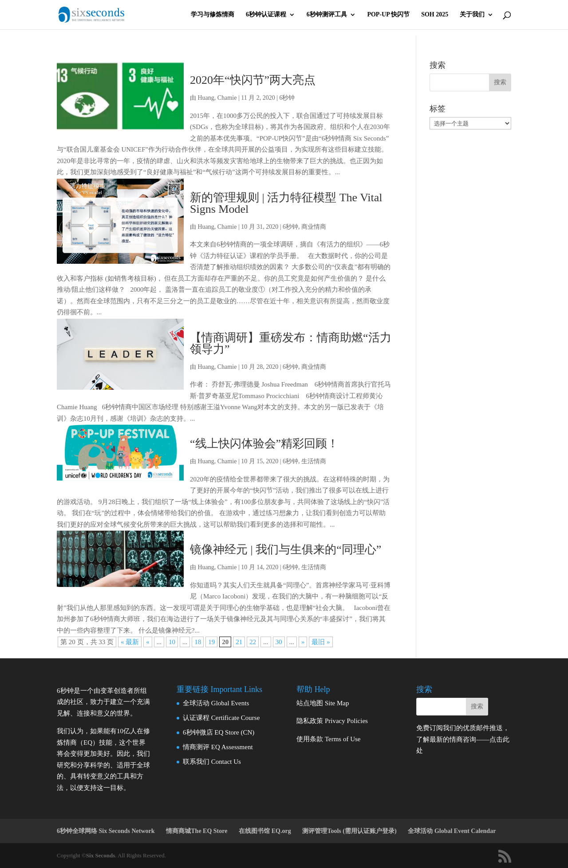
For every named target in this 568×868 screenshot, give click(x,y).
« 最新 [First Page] (130, 641)
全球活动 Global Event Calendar (452, 831)
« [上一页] (148, 641)
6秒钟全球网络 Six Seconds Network (106, 831)
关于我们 (472, 15)
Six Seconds (100, 855)
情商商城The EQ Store (196, 831)
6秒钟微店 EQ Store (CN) (218, 732)
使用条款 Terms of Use (328, 739)
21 (239, 641)
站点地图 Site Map (322, 703)
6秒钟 (287, 97)
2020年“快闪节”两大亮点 (253, 80)
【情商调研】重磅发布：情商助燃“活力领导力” (290, 343)
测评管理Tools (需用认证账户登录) (349, 831)
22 (252, 641)
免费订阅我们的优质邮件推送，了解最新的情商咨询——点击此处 (462, 739)
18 (197, 641)
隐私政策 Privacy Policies (332, 720)
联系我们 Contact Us (212, 761)
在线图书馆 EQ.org (265, 831)
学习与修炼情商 (212, 15)
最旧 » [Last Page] (321, 641)
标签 (438, 108)
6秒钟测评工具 (327, 15)
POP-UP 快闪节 (388, 15)
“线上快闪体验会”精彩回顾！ (264, 443)
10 (172, 641)
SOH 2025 (434, 15)
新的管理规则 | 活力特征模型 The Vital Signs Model (286, 203)
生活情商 (313, 461)
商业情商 (313, 226)
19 (211, 641)
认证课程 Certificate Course (221, 717)
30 (279, 641)
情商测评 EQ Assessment (218, 747)
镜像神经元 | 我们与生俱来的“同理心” (285, 549)
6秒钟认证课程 (266, 15)
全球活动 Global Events (216, 703)
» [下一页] (303, 641)
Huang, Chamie (217, 97)
